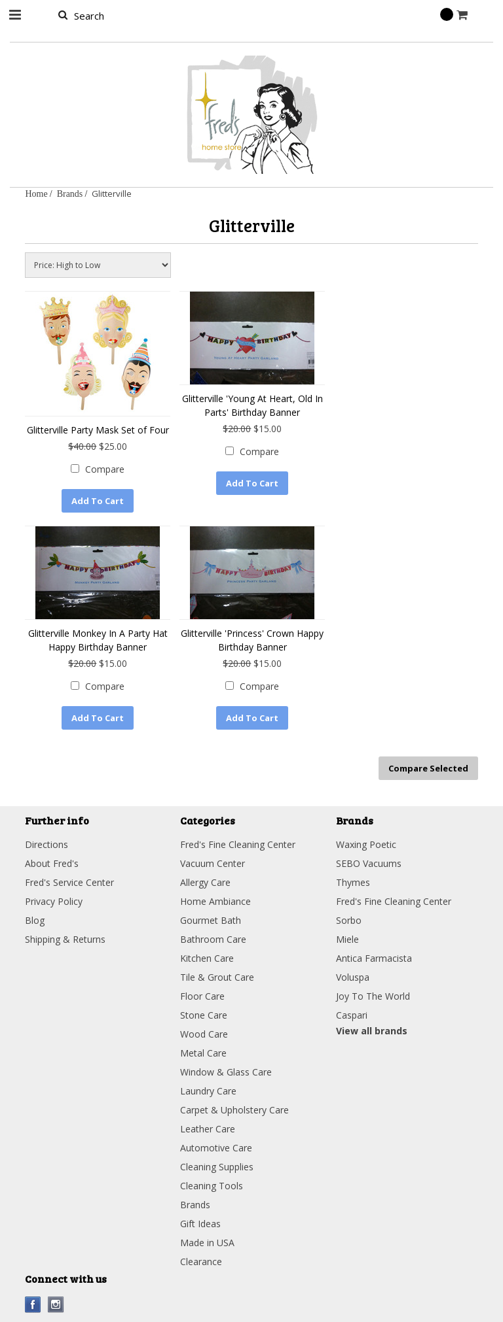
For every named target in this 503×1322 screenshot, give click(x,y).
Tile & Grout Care (217, 976)
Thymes (353, 881)
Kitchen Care (207, 957)
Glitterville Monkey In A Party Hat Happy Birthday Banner (98, 640)
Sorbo (349, 919)
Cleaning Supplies (216, 1166)
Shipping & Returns (65, 938)
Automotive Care (216, 1147)
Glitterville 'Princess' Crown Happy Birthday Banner (252, 640)
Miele (347, 938)
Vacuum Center (212, 862)
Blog (35, 919)
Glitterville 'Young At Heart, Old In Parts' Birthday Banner (252, 405)
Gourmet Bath (210, 919)
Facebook (33, 1304)
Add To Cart (97, 501)
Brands (70, 193)
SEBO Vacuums (368, 862)
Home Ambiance (215, 900)
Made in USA (207, 1242)
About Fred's (52, 862)
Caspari (351, 1014)
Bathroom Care (213, 938)
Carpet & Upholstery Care (234, 1109)
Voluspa (352, 976)
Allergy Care (205, 881)
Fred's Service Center (69, 881)
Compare (104, 469)
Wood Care (204, 1033)
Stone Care (203, 1014)
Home (36, 193)
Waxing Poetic (366, 844)
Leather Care (207, 1128)
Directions (46, 844)
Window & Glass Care (226, 1071)
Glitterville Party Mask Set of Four (98, 430)
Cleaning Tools (211, 1185)
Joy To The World (373, 995)
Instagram (56, 1304)
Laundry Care (208, 1090)
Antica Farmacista (374, 957)
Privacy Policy (54, 900)
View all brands (371, 1030)
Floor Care (202, 995)
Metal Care (203, 1052)
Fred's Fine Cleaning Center (237, 844)
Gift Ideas (200, 1223)
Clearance (201, 1261)
